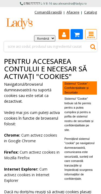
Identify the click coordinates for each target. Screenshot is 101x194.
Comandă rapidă (48, 12)
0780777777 (32, 3)
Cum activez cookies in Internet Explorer (27, 175)
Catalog (90, 12)
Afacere (73, 12)
